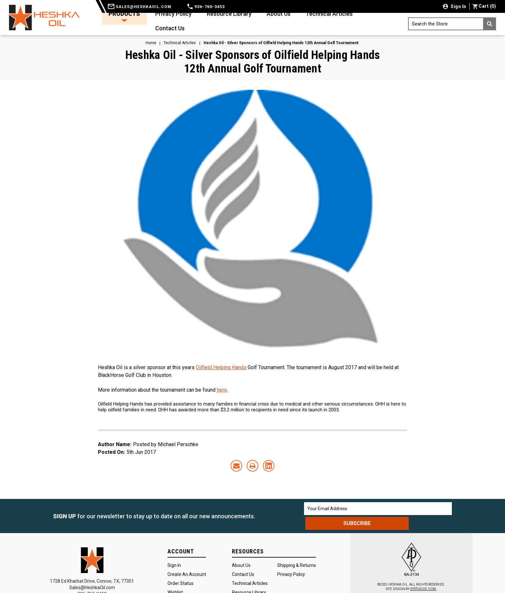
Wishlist (175, 577)
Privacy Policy (173, 13)
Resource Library (229, 13)
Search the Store (454, 23)
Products (124, 16)
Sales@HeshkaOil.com (92, 572)
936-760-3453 (206, 6)
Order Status (180, 568)
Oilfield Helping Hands (221, 367)
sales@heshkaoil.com (139, 7)
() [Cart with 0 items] (484, 6)
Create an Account (186, 559)
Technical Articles (329, 13)
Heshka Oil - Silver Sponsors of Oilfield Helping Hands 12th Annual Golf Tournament (252, 61)
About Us (279, 13)
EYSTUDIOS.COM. (423, 574)
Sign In (174, 550)
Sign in (458, 6)
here (222, 390)
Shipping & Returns (296, 550)
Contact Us (170, 28)
